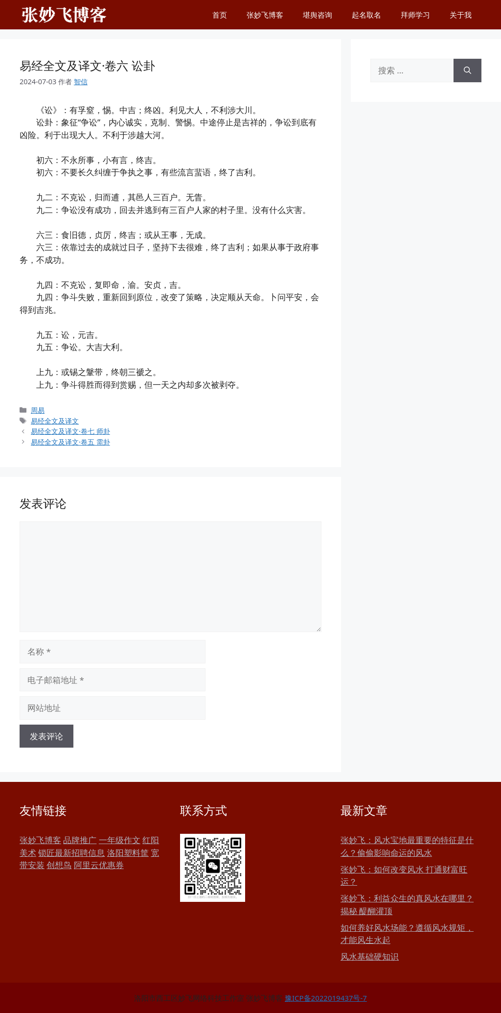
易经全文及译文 (55, 420)
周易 (38, 410)
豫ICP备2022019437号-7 (326, 998)
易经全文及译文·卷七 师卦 (70, 431)
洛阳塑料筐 (128, 852)
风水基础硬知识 (370, 956)
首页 (219, 15)
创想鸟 (58, 865)
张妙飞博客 (265, 15)
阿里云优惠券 (99, 865)
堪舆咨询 (317, 15)
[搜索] (467, 70)
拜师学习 (415, 15)
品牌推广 (79, 840)
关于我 (461, 15)
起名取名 (366, 15)
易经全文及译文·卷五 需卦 (70, 442)
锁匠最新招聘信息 (71, 852)
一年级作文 (119, 840)
